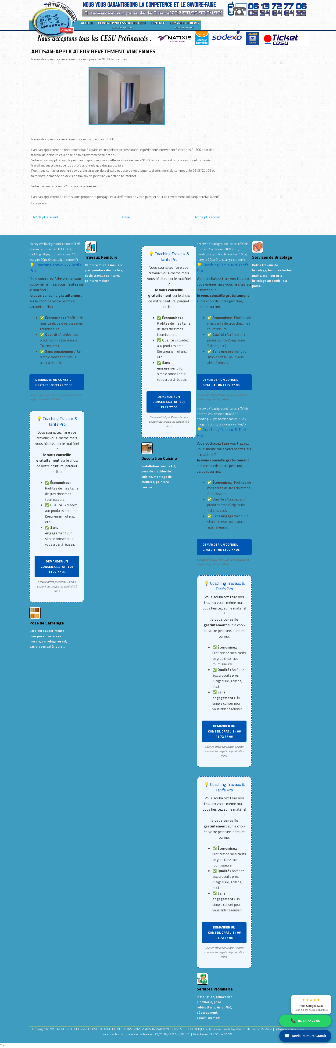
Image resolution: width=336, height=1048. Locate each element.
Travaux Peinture (101, 257)
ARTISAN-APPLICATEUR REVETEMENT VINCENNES (93, 51)
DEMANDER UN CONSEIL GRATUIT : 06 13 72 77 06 (53, 382)
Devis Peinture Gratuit (305, 1036)
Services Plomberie (215, 989)
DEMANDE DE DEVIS (184, 24)
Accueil (126, 216)
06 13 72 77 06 (305, 1020)
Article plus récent (45, 216)
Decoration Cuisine (159, 458)
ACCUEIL (87, 22)
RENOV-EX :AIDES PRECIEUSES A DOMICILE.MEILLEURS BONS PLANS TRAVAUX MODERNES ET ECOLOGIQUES (132, 1028)
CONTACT (157, 22)
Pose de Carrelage (46, 623)
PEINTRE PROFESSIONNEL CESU (122, 24)
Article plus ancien (207, 216)
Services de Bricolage (272, 257)
